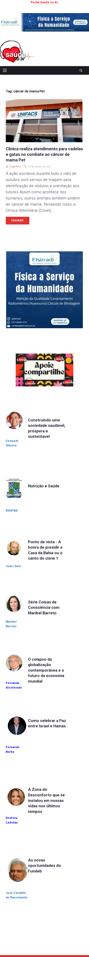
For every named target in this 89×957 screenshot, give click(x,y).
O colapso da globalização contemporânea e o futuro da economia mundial (46, 670)
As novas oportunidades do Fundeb (44, 865)
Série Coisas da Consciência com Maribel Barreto (43, 607)
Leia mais (18, 220)
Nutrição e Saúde (43, 486)
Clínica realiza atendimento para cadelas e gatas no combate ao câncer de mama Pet (44, 154)
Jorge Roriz (15, 166)
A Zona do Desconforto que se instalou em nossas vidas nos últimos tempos (46, 800)
